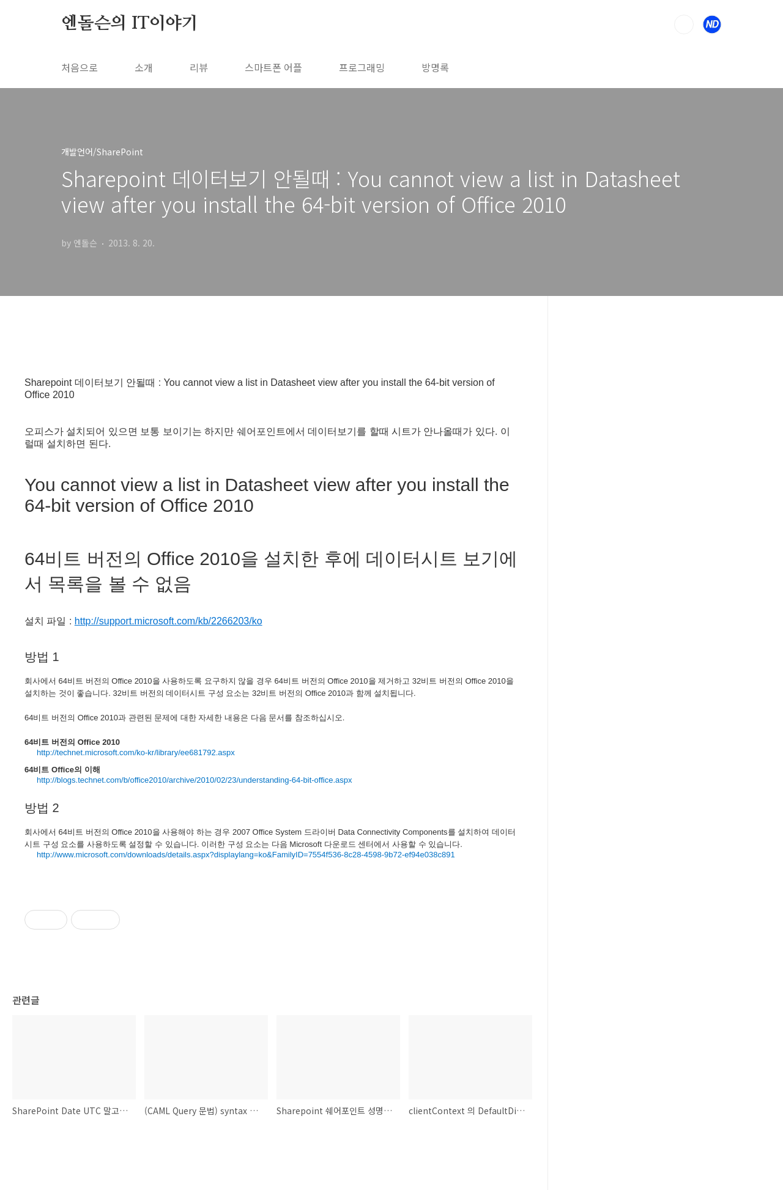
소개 (144, 67)
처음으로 (79, 67)
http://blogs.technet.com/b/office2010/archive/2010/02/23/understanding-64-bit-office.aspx (194, 780)
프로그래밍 (362, 67)
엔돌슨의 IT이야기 (129, 23)
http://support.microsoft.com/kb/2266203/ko (168, 621)
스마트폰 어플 (273, 67)
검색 (684, 24)
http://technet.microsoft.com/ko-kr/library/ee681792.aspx (136, 752)
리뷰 (199, 67)
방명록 (435, 67)
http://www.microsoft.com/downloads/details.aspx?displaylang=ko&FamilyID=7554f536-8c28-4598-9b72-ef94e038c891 (246, 854)
